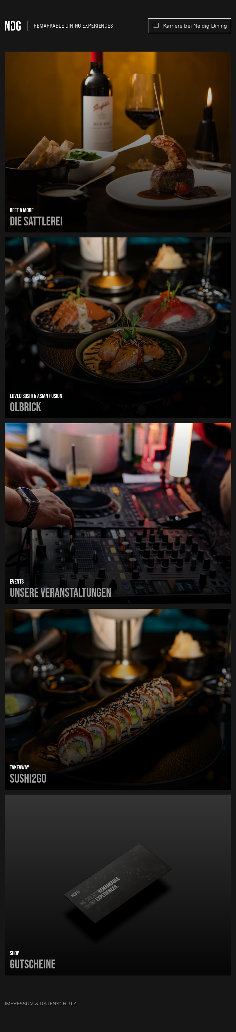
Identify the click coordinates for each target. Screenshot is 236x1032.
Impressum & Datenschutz (40, 1003)
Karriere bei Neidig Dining (189, 26)
